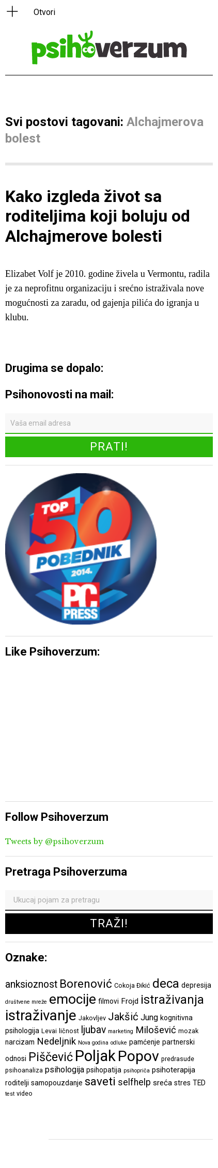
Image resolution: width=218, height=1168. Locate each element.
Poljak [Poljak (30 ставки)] (95, 1056)
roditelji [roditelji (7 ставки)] (17, 1083)
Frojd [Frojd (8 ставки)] (129, 1001)
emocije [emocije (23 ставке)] (72, 999)
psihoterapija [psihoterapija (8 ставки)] (173, 1069)
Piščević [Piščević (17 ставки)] (50, 1057)
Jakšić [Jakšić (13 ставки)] (123, 1016)
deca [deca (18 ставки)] (165, 983)
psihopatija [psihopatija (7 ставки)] (103, 1070)
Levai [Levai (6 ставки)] (49, 1031)
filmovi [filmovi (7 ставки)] (108, 1001)
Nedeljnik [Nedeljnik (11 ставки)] (56, 1041)
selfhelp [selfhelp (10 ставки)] (134, 1082)
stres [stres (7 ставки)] (182, 1083)
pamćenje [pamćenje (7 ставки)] (144, 1042)
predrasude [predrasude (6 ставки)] (177, 1059)
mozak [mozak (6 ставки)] (188, 1031)
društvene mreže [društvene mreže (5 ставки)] (26, 1002)
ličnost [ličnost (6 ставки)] (69, 1031)
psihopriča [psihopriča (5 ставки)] (136, 1070)
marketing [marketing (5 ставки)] (120, 1031)
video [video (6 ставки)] (25, 1093)
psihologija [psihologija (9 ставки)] (64, 1069)
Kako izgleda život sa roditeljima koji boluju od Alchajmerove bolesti (97, 216)
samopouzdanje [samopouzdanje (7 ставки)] (57, 1083)
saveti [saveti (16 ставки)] (100, 1081)
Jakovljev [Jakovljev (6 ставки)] (92, 1018)
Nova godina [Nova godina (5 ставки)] (93, 1042)
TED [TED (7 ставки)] (199, 1083)
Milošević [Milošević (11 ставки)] (155, 1030)
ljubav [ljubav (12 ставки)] (93, 1030)
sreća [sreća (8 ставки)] (162, 1082)
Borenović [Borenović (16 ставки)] (85, 983)
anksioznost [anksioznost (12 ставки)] (31, 984)
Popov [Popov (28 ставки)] (138, 1056)
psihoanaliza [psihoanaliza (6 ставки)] (24, 1070)
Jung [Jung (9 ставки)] (149, 1017)
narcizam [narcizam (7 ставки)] (20, 1042)
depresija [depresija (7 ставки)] (196, 985)
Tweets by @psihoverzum (54, 841)
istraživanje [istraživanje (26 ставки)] (40, 1015)
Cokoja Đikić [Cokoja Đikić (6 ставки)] (132, 985)
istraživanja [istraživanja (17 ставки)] (172, 999)
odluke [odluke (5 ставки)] (119, 1042)
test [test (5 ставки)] (9, 1094)
